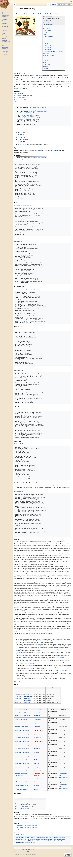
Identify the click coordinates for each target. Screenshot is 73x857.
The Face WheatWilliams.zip (21, 789)
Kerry (59, 652)
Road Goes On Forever (33, 803)
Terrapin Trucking (24, 803)
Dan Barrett (25, 487)
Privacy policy (16, 854)
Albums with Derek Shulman (59, 837)
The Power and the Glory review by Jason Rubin (26, 827)
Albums (22, 837)
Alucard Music (28, 112)
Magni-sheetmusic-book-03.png (22, 752)
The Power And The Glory (37, 77)
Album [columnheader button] (38, 687)
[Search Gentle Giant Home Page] (64, 4)
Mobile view (34, 854)
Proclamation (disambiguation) (39, 157)
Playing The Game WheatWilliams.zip (23, 778)
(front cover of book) (39, 734)
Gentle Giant (49, 20)
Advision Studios (28, 115)
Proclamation (20, 131)
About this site (22, 854)
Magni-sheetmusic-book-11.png (22, 763)
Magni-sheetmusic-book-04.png (22, 748)
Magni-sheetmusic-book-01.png (22, 734)
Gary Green (17, 93)
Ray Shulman (47, 77)
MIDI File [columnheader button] (19, 687)
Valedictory (20, 142)
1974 (47, 22)
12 (60, 18)
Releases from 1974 (58, 840)
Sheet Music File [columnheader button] (23, 709)
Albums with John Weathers (33, 839)
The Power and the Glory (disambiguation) (47, 13)
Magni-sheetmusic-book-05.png (22, 767)
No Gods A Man (38, 781)
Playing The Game (28, 696)
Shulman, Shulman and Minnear (39, 111)
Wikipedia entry (19, 834)
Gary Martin (36, 110)
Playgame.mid (18, 696)
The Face (23, 11)
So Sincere (20, 132)
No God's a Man (21, 139)
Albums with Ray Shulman (59, 839)
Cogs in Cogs (21, 137)
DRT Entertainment (39, 150)
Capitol (21, 800)
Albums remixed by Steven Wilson (44, 837)
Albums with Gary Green (20, 839)
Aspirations (20, 134)
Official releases (39, 840)
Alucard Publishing (54, 150)
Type (43, 24)
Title (43, 18)
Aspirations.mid (18, 702)
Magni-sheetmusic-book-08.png (22, 737)
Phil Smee (26, 122)
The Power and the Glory (39, 690)
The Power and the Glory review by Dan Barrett (26, 825)
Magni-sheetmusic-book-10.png (22, 759)
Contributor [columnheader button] (52, 687)
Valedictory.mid (18, 690)
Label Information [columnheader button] (32, 798)
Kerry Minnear (17, 95)
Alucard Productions (51, 114)
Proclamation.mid (18, 692)
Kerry (21, 205)
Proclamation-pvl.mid (19, 694)
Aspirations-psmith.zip (19, 723)
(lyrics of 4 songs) (38, 730)
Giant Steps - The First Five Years (23, 489)
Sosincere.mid (18, 698)
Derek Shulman (17, 97)
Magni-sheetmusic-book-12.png (22, 756)
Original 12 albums (49, 840)
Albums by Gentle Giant (30, 837)
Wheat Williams (62, 773)
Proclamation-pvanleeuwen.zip (21, 726)
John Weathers (17, 101)
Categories (17, 837)
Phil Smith (61, 723)
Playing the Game (21, 136)
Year (43, 22)
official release (49, 24)
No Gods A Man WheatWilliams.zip (22, 781)
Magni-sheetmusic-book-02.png (22, 745)
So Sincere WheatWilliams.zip (21, 785)
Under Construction (37, 640)
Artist (43, 20)
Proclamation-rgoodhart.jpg (21, 719)
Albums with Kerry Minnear (47, 839)
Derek (21, 159)
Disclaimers (28, 854)
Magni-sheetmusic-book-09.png (22, 770)
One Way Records (24, 806)
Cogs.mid (17, 700)
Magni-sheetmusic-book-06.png (22, 730)
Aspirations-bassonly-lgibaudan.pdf (22, 715)
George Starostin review (21, 829)
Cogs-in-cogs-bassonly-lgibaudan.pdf (23, 712)
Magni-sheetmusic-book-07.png (22, 741)
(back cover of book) (39, 756)
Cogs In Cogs (37, 737)
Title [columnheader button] (28, 687)
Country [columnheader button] (16, 798)
